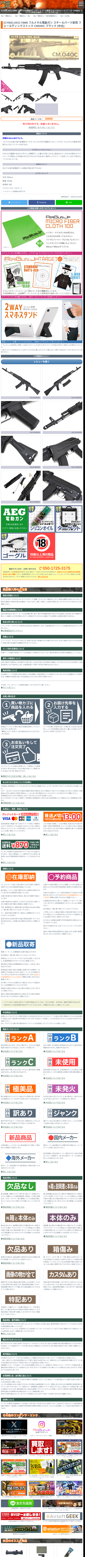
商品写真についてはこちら (14, 1207)
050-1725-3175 (56, 568)
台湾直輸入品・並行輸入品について (17, 1376)
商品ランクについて (11, 1029)
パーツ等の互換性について (13, 649)
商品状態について (10, 1178)
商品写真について (10, 670)
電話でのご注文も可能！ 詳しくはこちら (19, 776)
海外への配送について (12, 658)
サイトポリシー (9, 688)
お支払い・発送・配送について (15, 809)
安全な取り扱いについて (13, 622)
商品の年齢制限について (13, 610)
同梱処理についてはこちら (14, 803)
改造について (8, 637)
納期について (8, 869)
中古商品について (10, 1012)
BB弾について (8, 1400)
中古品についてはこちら (13, 1051)
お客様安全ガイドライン (13, 631)
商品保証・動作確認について (14, 1320)
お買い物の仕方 (9, 696)
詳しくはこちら (43, 577)
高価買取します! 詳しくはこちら (41, 128)
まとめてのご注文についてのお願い (17, 782)
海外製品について (10, 1354)
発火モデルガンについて (12, 1340)
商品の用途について (11, 595)
